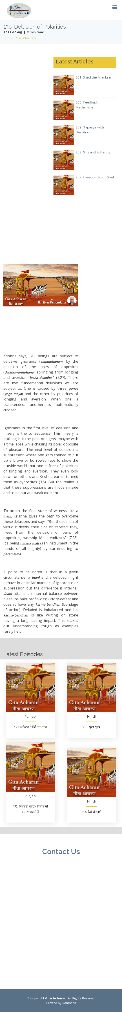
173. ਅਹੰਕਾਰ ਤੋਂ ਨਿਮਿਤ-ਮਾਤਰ (30, 727)
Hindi (91, 717)
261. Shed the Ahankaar (93, 77)
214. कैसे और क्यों (91, 812)
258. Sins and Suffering (92, 152)
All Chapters (27, 38)
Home (7, 38)
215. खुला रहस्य (91, 727)
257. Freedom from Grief (94, 177)
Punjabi (30, 717)
